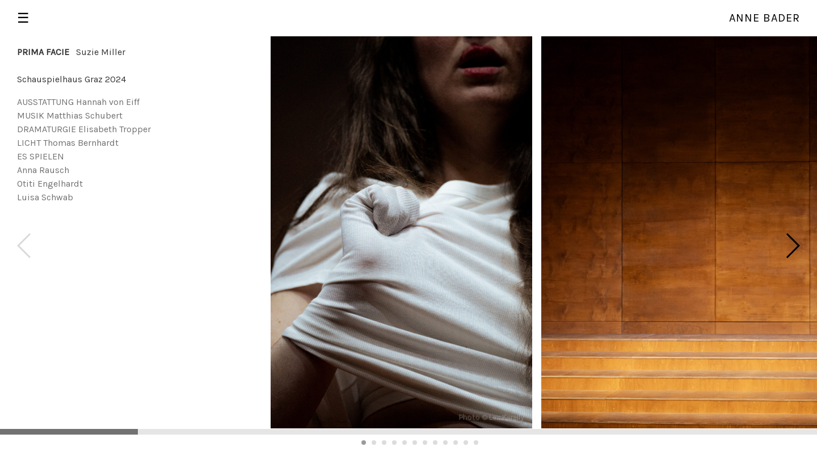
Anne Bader (764, 17)
